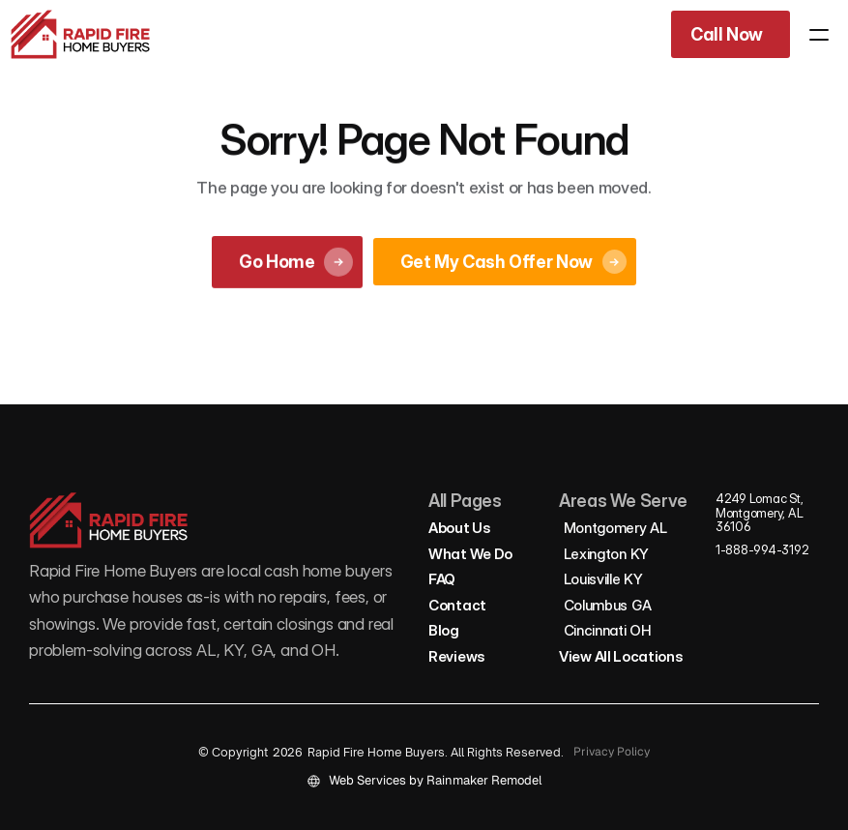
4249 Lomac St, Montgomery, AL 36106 (760, 512)
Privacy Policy (611, 751)
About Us (459, 528)
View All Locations (621, 656)
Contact (457, 605)
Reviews (456, 656)
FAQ (441, 579)
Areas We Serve (623, 500)
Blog (443, 630)
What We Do (470, 554)
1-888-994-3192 (762, 549)
